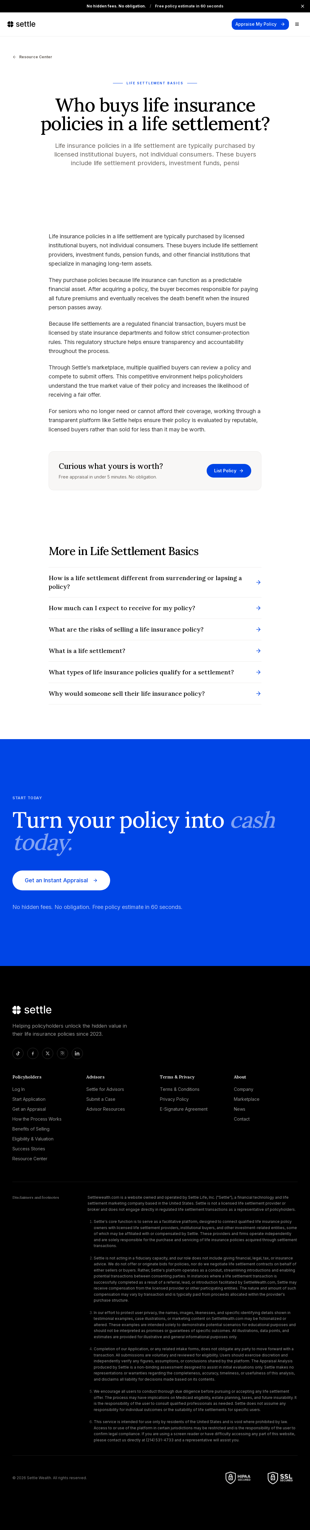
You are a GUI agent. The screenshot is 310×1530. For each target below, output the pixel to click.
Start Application (28, 1099)
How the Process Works (37, 1119)
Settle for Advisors (105, 1089)
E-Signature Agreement (184, 1109)
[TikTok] (18, 1053)
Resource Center (32, 57)
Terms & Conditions (180, 1089)
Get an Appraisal (29, 1109)
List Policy (229, 470)
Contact (242, 1119)
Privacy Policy (174, 1099)
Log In (18, 1089)
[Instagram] (62, 1053)
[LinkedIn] (77, 1053)
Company (243, 1089)
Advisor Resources (105, 1109)
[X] (47, 1053)
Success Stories (28, 1148)
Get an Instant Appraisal (61, 880)
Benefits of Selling (31, 1128)
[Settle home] (22, 24)
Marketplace (247, 1099)
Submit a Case (100, 1099)
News (239, 1109)
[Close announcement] (302, 6)
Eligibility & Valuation (33, 1138)
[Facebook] (32, 1053)
